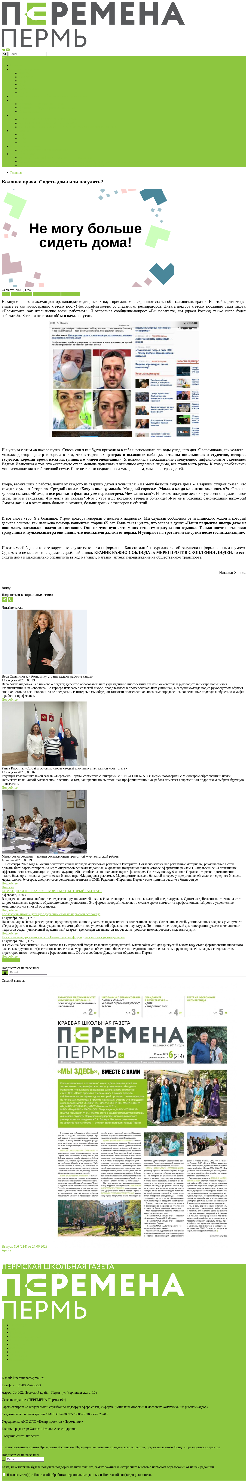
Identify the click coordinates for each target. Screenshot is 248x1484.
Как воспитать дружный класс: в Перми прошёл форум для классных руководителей (63, 937)
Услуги (15, 1329)
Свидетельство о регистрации (31, 1344)
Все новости (11, 960)
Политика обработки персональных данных (42, 1340)
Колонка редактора (46, 294)
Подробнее (10, 699)
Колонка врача (21, 294)
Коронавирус (70, 294)
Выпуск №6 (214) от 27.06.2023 (25, 1246)
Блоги (6, 294)
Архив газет (19, 1352)
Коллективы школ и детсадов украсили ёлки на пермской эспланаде (51, 914)
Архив (6, 1250)
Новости (8, 887)
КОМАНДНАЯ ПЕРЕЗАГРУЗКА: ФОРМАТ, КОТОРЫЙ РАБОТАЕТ (52, 891)
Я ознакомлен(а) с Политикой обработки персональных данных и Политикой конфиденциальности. (77, 1476)
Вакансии (17, 1359)
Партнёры (17, 1332)
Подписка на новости (25, 1336)
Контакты (17, 1348)
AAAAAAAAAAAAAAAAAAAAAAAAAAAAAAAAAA (44, 1478)
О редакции (18, 1325)
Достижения (19, 1355)
